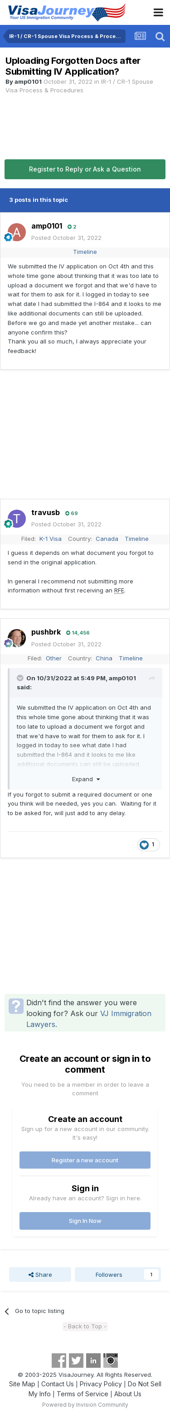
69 (71, 513)
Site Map (22, 1384)
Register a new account (85, 1160)
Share (40, 1274)
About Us (127, 1394)
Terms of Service (82, 1394)
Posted (66, 237)
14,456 (78, 633)
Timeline (85, 251)
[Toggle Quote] (21, 678)
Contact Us (57, 1384)
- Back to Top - (85, 1326)
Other (54, 658)
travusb (45, 512)
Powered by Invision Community (85, 1404)
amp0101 (28, 81)
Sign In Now (85, 1220)
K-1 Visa (50, 538)
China (104, 658)
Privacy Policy (101, 1384)
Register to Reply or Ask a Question (85, 169)
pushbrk (46, 631)
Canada (107, 538)
